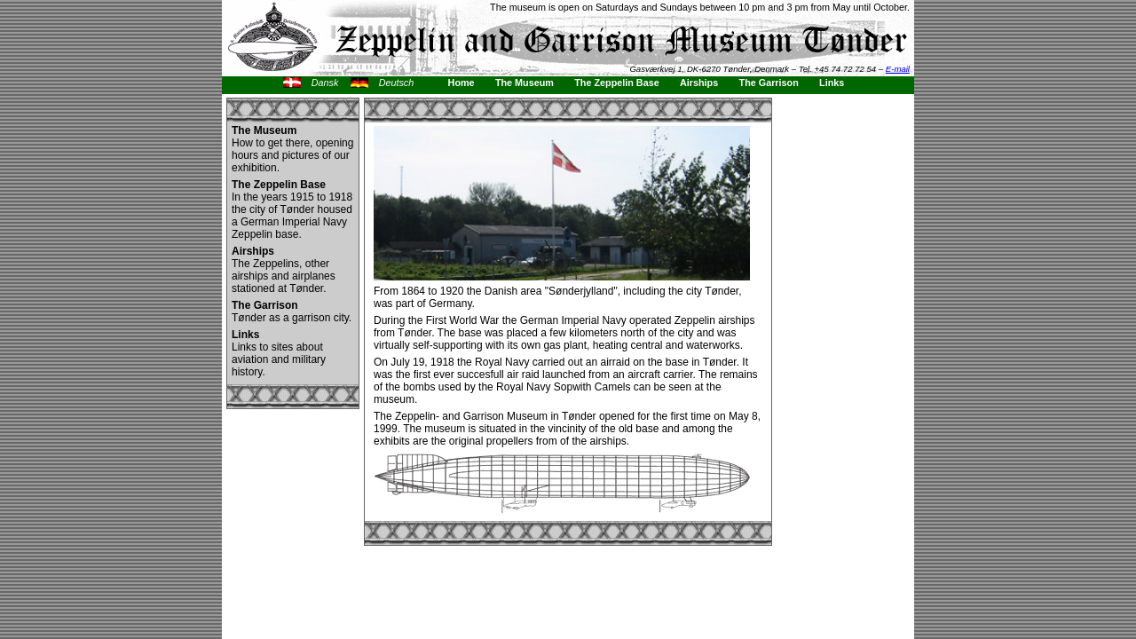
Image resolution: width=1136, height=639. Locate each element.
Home (461, 82)
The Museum (524, 82)
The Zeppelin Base (616, 82)
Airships (699, 82)
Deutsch (396, 82)
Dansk (325, 82)
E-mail (898, 69)
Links (831, 82)
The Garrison (769, 82)
